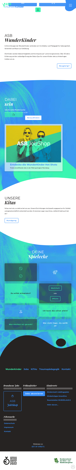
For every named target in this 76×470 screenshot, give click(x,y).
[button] (71, 5)
